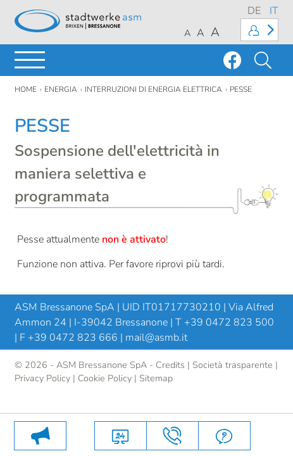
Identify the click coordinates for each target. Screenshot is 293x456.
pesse (241, 89)
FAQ (224, 436)
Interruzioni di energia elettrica (153, 89)
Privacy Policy (42, 378)
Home (26, 89)
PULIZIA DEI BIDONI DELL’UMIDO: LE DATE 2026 (40, 436)
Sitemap (156, 378)
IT (274, 11)
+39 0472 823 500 (229, 322)
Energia (60, 89)
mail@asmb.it (156, 338)
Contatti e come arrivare (172, 436)
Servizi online (120, 436)
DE (254, 11)
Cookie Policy (105, 378)
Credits (170, 364)
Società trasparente (232, 364)
